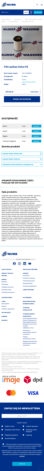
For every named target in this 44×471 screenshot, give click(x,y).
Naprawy (4, 281)
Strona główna (6, 19)
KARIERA (4, 316)
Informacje (5, 284)
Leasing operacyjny (29, 281)
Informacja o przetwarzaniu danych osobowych (29, 332)
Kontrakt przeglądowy (30, 286)
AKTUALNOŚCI (6, 312)
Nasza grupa (5, 303)
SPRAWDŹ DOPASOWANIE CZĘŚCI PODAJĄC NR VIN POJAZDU (18, 181)
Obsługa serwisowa (8, 287)
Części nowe (17, 19)
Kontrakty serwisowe (8, 292)
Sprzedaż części (6, 289)
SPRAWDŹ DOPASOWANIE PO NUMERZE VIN (22, 165)
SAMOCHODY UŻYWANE (30, 269)
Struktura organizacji (8, 309)
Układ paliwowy (13, 21)
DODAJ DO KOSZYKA (22, 99)
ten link (22, 456)
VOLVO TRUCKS (6, 269)
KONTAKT (36, 126)
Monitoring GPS (27, 283)
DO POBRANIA (27, 297)
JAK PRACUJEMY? (7, 297)
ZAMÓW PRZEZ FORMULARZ (22, 154)
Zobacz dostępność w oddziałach (29, 81)
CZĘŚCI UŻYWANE (28, 289)
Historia (4, 306)
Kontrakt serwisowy (29, 278)
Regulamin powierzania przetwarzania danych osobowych (30, 343)
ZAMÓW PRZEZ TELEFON (22, 159)
